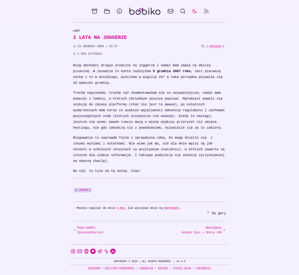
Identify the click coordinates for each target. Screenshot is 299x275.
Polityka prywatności (120, 268)
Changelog (146, 268)
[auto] (194, 11)
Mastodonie (171, 208)
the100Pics (203, 268)
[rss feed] (206, 11)
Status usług (182, 268)
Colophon (94, 268)
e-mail (121, 208)
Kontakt (163, 268)
